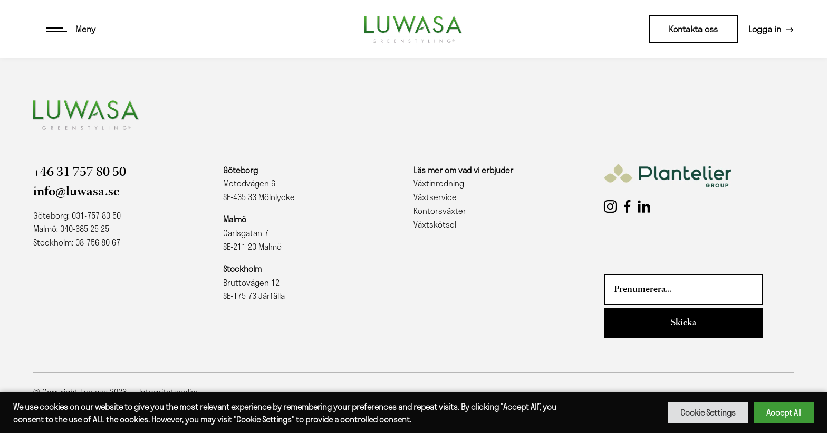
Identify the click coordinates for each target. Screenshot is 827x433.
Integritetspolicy (169, 391)
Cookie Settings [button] (708, 412)
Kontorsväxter (440, 210)
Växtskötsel (435, 224)
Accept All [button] (783, 412)
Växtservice (435, 197)
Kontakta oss (693, 28)
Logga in (764, 28)
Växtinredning (439, 183)
